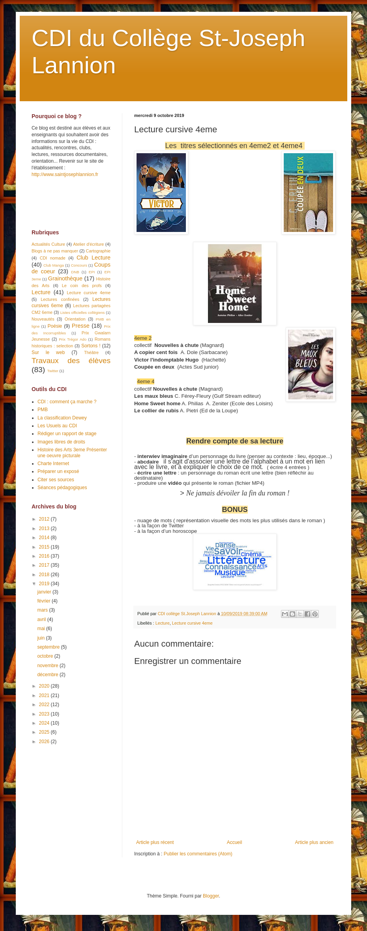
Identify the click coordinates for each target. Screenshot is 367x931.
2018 (45, 574)
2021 (45, 695)
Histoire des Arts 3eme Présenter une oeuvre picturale (72, 452)
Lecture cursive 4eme (192, 623)
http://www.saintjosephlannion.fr (65, 174)
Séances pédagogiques (62, 487)
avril (42, 619)
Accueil (234, 842)
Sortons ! (91, 346)
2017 (45, 565)
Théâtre (91, 352)
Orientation (75, 319)
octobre (45, 656)
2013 (45, 528)
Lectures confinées (60, 299)
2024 (45, 723)
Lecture (162, 623)
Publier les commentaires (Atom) (198, 854)
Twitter (52, 371)
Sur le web (48, 352)
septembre (49, 647)
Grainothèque (65, 278)
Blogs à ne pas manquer (55, 251)
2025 (45, 732)
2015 (45, 547)
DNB (75, 272)
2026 (45, 741)
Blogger (211, 896)
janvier (44, 592)
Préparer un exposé (58, 471)
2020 (45, 686)
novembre (48, 665)
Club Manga (53, 265)
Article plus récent (155, 842)
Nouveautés (43, 319)
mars (43, 610)
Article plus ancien (314, 842)
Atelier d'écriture (88, 244)
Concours (79, 265)
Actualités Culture (48, 244)
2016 (45, 556)
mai (41, 628)
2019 (45, 583)
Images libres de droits (61, 442)
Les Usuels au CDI (57, 425)
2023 (45, 714)
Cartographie (98, 251)
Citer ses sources (55, 479)
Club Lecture (93, 257)
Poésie (55, 326)
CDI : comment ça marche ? (66, 401)
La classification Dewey (62, 418)
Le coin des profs (82, 285)
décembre (48, 674)
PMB (42, 409)
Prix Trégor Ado (72, 339)
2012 (45, 519)
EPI (92, 272)
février (44, 601)
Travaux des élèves (71, 360)
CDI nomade (53, 258)
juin (41, 638)
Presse (81, 326)
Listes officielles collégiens (82, 312)
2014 (45, 537)
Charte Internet (53, 463)
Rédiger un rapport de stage (66, 433)
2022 (45, 704)
